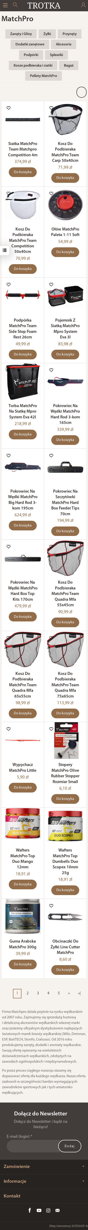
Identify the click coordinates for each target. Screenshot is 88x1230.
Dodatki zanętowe (29, 44)
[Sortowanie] (81, 92)
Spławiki (56, 55)
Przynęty (70, 34)
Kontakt (12, 1196)
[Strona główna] (44, 5)
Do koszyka (23, 172)
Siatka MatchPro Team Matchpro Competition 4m (22, 149)
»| (79, 993)
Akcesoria (63, 44)
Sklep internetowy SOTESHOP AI (68, 1226)
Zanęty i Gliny (21, 34)
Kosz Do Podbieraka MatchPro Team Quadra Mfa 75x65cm (65, 685)
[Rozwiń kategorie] (5, 5)
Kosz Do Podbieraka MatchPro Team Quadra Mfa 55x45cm (65, 593)
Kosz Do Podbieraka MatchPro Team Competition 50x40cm (22, 240)
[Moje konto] (83, 5)
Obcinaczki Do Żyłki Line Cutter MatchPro (65, 947)
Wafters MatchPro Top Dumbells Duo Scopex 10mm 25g (65, 861)
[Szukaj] (15, 5)
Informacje (44, 1181)
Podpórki (31, 55)
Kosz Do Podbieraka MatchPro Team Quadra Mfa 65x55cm (22, 685)
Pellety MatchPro (43, 76)
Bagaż (68, 66)
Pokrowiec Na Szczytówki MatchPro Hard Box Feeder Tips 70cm (65, 502)
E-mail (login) (18, 1137)
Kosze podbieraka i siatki (33, 66)
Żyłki (47, 34)
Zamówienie (44, 1166)
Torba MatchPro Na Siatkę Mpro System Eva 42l (23, 412)
